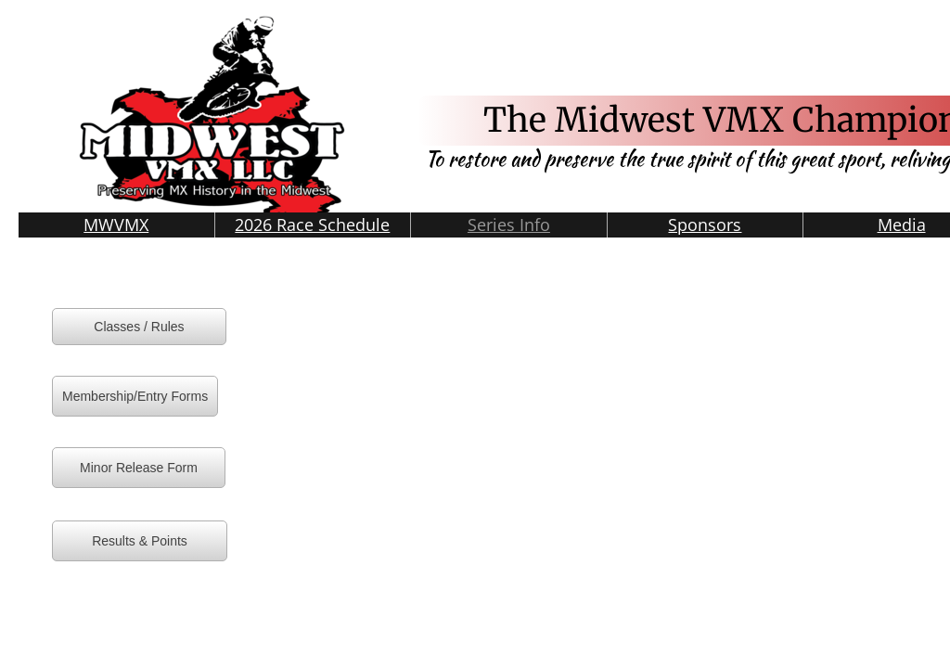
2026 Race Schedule (312, 224)
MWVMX (115, 224)
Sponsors (704, 224)
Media (902, 224)
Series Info (509, 224)
